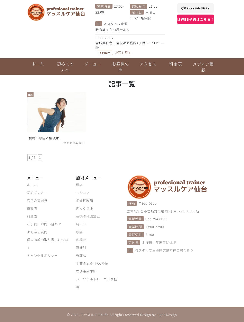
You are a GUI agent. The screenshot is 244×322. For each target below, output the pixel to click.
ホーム (32, 184)
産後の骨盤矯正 (88, 216)
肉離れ (81, 239)
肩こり (81, 223)
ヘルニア (83, 192)
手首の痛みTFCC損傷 (92, 263)
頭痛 (79, 231)
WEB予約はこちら (196, 19)
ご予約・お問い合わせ (44, 223)
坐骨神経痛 (84, 200)
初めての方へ (37, 192)
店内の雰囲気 (37, 200)
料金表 (32, 216)
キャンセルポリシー (42, 255)
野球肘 (81, 247)
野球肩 (81, 255)
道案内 (32, 208)
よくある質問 (37, 231)
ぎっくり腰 (84, 208)
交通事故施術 (86, 271)
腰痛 (79, 184)
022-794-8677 (195, 8)
